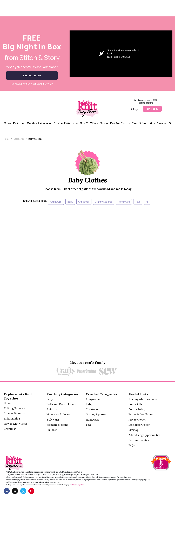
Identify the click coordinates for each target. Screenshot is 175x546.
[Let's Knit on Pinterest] (31, 491)
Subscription (147, 123)
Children (51, 430)
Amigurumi (56, 201)
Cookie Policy (137, 409)
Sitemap (134, 430)
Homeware (124, 201)
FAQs (132, 445)
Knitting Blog (12, 418)
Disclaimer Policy (139, 425)
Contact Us (135, 404)
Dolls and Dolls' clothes (61, 404)
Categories (19, 138)
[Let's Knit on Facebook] (7, 491)
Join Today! (152, 108)
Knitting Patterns (39, 123)
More (162, 123)
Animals (51, 409)
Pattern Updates (139, 440)
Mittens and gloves (58, 414)
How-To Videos (89, 123)
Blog (134, 123)
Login (135, 109)
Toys (137, 201)
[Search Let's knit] (170, 123)
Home (7, 123)
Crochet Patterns (66, 123)
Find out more (32, 75)
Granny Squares (103, 201)
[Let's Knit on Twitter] (23, 491)
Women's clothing (57, 425)
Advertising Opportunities (144, 435)
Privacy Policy (137, 419)
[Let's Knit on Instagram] (15, 491)
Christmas (84, 201)
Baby (70, 201)
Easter (104, 123)
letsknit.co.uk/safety (77, 485)
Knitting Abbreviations (143, 399)
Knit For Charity (120, 123)
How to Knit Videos (15, 424)
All (147, 201)
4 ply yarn (52, 419)
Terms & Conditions (141, 414)
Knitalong (19, 123)
